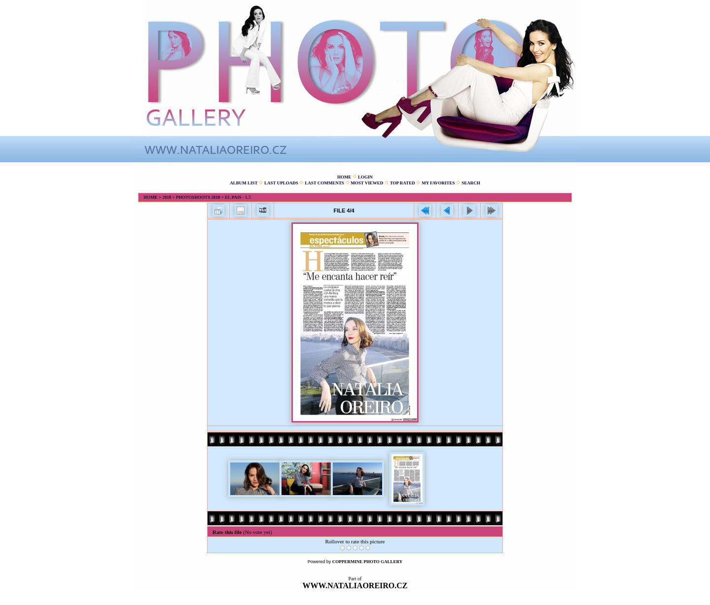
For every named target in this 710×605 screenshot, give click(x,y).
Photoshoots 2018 (198, 197)
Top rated (402, 182)
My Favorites (438, 182)
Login (365, 177)
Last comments (324, 182)
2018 (166, 197)
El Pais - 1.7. (238, 197)
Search (471, 182)
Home (344, 177)
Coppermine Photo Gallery (367, 561)
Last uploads (281, 182)
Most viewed (367, 182)
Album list (243, 182)
